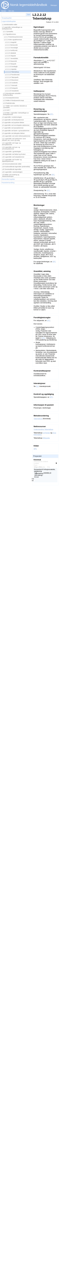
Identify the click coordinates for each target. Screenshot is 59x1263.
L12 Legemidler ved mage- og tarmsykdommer (11, 143)
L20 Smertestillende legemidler (11, 169)
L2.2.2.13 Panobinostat (12, 74)
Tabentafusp (38, 419)
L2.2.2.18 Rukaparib (11, 88)
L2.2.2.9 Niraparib (10, 64)
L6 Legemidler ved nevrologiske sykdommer (15, 125)
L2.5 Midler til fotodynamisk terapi (13, 100)
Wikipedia (46, 438)
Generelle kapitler (8, 179)
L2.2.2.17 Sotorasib (11, 85)
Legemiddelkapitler (9, 21)
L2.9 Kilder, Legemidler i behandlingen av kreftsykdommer (16, 113)
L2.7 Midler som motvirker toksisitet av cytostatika (15, 106)
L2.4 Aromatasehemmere (11, 98)
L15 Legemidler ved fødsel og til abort (13, 154)
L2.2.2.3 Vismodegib (11, 47)
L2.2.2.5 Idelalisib (10, 53)
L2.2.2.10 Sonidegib (11, 66)
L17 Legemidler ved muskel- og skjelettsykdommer (12, 160)
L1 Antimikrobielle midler (9, 24)
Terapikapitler (7, 18)
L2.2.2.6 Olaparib (10, 56)
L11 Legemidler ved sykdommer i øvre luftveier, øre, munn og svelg (14, 139)
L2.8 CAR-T (6, 110)
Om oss (11, 11)
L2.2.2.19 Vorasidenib (12, 91)
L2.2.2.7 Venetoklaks (11, 58)
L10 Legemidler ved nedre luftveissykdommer (16, 136)
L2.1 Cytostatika (8, 31)
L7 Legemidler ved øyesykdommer (13, 128)
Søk (28, 14)
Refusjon (54, 5)
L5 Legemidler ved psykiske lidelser (13, 122)
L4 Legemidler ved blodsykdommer (13, 120)
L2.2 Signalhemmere (9, 34)
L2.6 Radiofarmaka (9, 103)
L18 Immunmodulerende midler (11, 164)
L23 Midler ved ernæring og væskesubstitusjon (10, 175)
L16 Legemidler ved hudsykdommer (13, 157)
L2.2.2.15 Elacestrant (11, 80)
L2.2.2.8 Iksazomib (11, 61)
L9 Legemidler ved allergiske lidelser (13, 133)
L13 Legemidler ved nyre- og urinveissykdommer (11, 148)
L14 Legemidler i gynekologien (11, 151)
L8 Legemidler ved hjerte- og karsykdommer (15, 130)
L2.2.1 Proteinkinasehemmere (13, 37)
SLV (37, 386)
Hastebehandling (8, 183)
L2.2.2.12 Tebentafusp (12, 72)
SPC (51, 114)
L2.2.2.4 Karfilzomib (11, 50)
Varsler (3, 11)
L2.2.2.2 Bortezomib (11, 45)
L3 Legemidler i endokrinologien (12, 117)
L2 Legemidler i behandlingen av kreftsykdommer (12, 28)
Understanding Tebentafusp (43, 429)
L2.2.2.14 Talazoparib (11, 77)
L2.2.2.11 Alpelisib (10, 69)
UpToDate (46, 433)
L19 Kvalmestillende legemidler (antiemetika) (16, 166)
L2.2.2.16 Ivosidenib (11, 83)
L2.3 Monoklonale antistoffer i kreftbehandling (12, 94)
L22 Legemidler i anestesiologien (12, 172)
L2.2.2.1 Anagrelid (10, 42)
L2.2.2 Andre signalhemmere (13, 39)
